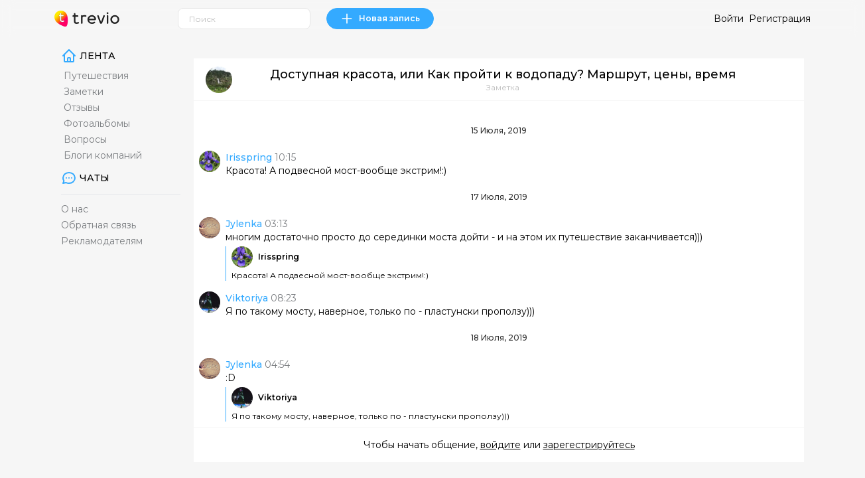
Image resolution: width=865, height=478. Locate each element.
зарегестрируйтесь (589, 445)
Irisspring (278, 257)
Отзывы (82, 108)
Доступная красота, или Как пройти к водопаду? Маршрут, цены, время (503, 74)
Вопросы (85, 139)
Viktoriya (277, 397)
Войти (729, 19)
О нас (74, 209)
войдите (500, 445)
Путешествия (96, 76)
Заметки (83, 92)
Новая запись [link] (380, 18)
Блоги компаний (103, 155)
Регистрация (780, 19)
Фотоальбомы (97, 123)
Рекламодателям (102, 241)
